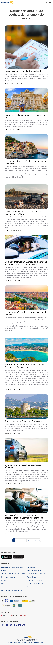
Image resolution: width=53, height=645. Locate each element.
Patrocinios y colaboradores (36, 573)
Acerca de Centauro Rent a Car (11, 590)
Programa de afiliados (34, 570)
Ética (42, 642)
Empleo (3, 580)
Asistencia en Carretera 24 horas (12, 567)
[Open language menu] (46, 2)
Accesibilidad (31, 577)
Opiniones (4, 587)
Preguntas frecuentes (8, 577)
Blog (2, 583)
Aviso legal (37, 642)
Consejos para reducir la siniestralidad (23, 71)
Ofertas (3, 570)
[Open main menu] (50, 2)
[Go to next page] (39, 540)
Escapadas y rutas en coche (36, 580)
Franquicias (31, 567)
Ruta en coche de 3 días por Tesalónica (23, 421)
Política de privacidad (13, 642)
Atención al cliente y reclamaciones (13, 573)
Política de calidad (33, 587)
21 (35, 540)
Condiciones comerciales (35, 583)
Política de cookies (26, 642)
